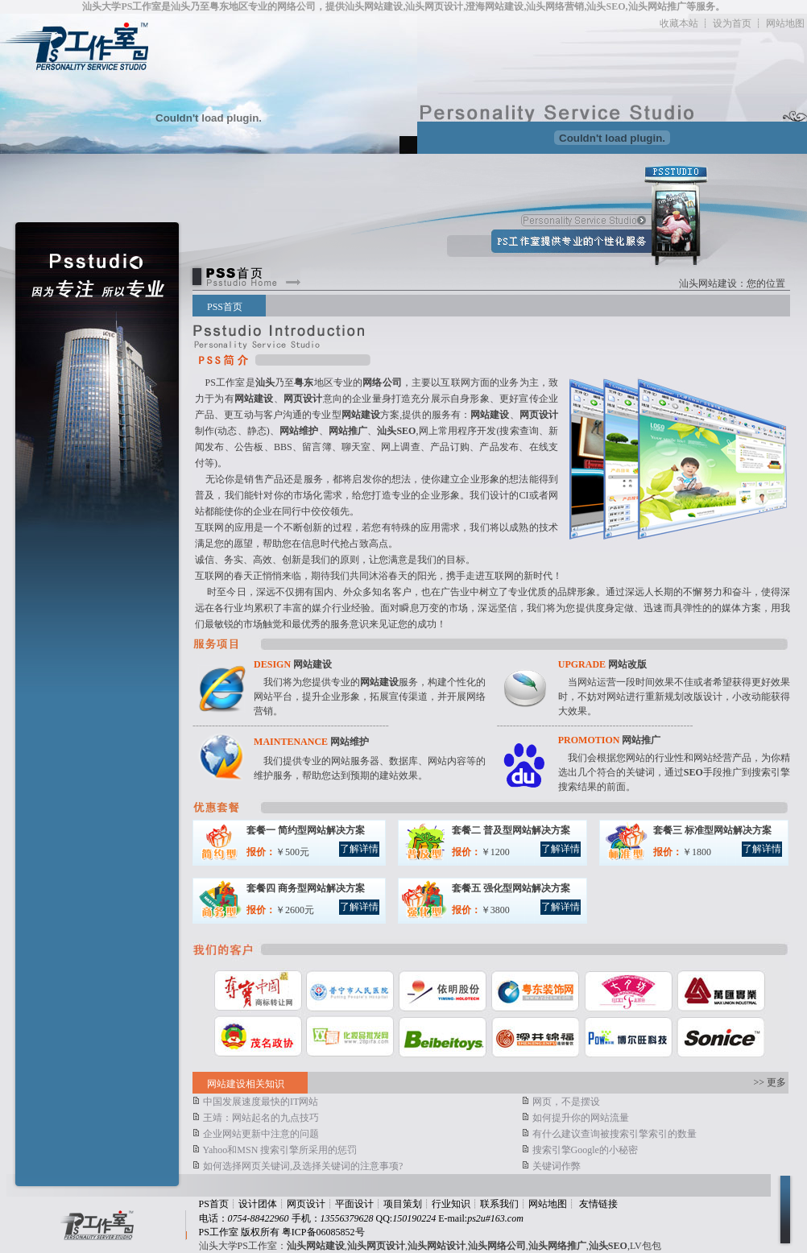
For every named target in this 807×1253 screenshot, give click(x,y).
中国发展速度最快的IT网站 (255, 1101)
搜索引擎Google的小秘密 (580, 1150)
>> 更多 (770, 1082)
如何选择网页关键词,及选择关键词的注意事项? (297, 1166)
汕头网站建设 (708, 283)
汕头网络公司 (497, 1245)
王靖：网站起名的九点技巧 (255, 1117)
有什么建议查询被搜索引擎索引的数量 (609, 1133)
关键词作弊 (551, 1166)
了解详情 (359, 848)
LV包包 (645, 1245)
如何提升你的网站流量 (575, 1117)
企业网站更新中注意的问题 (255, 1133)
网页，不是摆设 (561, 1101)
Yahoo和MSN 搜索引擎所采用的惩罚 (274, 1150)
